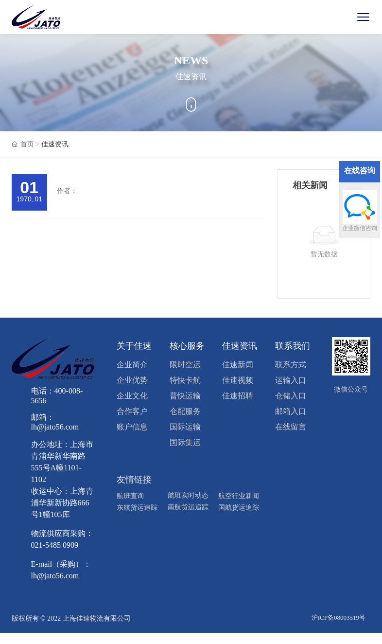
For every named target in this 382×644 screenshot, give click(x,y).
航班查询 (130, 496)
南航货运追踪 (188, 507)
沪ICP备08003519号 (338, 617)
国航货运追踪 (238, 507)
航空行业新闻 (238, 496)
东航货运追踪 (137, 507)
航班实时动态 (188, 495)
